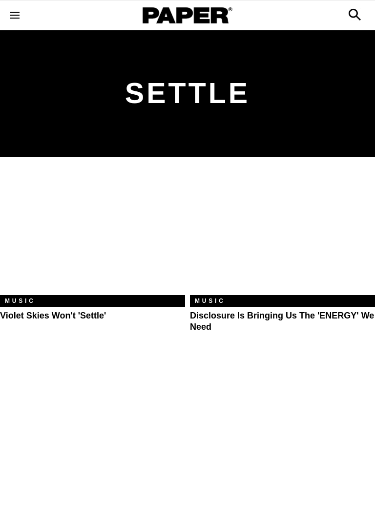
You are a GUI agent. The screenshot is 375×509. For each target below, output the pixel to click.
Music (20, 300)
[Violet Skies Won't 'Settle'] (92, 233)
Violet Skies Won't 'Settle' (53, 315)
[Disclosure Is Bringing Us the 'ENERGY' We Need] (282, 233)
